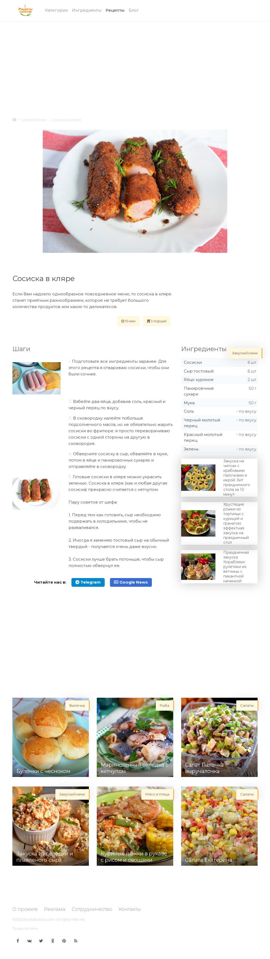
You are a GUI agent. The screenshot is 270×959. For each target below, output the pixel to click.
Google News (131, 582)
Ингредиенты (87, 10)
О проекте (25, 909)
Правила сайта (25, 928)
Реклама (54, 909)
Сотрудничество (92, 909)
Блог (134, 10)
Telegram (88, 582)
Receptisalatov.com (39, 919)
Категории (56, 10)
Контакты (130, 909)
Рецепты (116, 10)
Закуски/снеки (34, 120)
